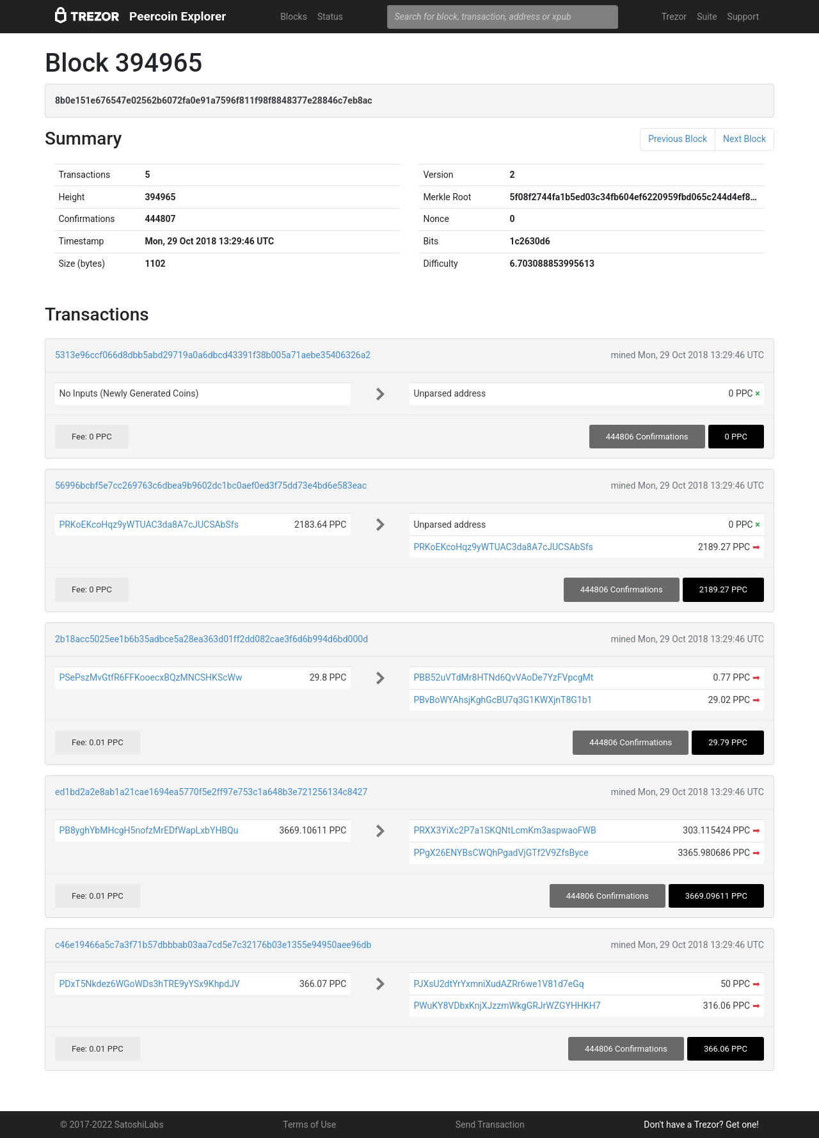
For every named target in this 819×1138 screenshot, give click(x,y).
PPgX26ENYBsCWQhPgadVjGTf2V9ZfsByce (500, 853)
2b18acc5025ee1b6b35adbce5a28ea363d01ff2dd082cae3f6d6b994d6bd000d (211, 639)
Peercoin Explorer (177, 16)
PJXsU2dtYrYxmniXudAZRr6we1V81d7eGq (498, 984)
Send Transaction (490, 1124)
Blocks (293, 17)
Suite (707, 17)
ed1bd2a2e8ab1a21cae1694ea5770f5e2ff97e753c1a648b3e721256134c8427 (211, 792)
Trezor (674, 17)
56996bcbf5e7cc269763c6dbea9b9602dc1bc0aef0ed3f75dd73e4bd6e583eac (211, 485)
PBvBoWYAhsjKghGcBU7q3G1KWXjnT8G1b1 (502, 700)
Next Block (744, 139)
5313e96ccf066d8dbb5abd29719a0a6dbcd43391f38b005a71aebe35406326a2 (212, 355)
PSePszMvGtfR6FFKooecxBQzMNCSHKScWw (150, 677)
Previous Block (677, 139)
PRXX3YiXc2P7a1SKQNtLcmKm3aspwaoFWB (504, 830)
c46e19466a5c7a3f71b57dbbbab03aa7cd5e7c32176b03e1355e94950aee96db (213, 945)
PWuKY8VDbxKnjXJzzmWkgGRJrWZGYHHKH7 (506, 1005)
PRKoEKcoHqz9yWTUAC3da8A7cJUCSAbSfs (148, 524)
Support (743, 17)
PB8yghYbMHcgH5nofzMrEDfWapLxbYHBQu (148, 830)
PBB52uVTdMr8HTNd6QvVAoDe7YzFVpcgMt (503, 677)
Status (330, 17)
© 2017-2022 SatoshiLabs (112, 1124)
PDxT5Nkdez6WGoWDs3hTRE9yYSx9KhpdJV (149, 984)
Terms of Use (309, 1124)
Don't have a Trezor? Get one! (701, 1124)
